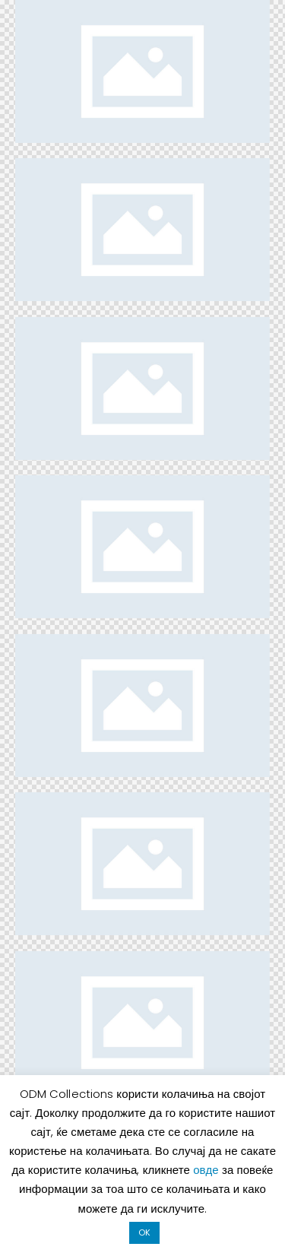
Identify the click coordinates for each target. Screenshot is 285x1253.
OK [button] (144, 1232)
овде (207, 1170)
